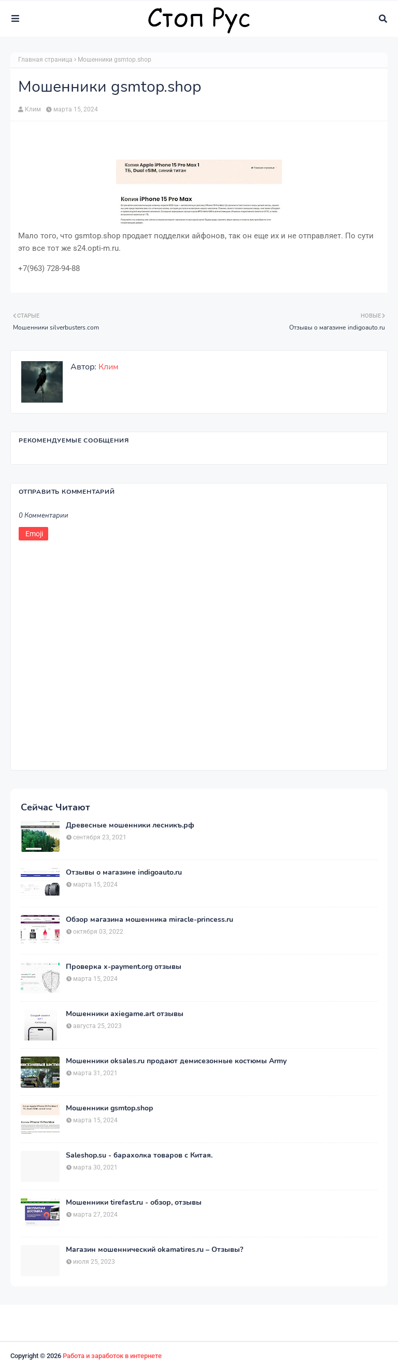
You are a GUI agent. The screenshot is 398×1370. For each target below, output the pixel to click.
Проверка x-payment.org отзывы (123, 967)
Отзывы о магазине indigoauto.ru (124, 872)
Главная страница (45, 59)
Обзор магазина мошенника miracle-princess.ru (149, 919)
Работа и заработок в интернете (112, 1356)
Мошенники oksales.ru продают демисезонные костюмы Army (176, 1061)
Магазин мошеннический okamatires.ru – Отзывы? (154, 1249)
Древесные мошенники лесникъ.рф (130, 825)
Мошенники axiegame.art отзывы (124, 1014)
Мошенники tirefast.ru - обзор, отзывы (134, 1202)
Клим (33, 109)
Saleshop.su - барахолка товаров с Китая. (139, 1155)
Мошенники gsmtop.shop (109, 1108)
